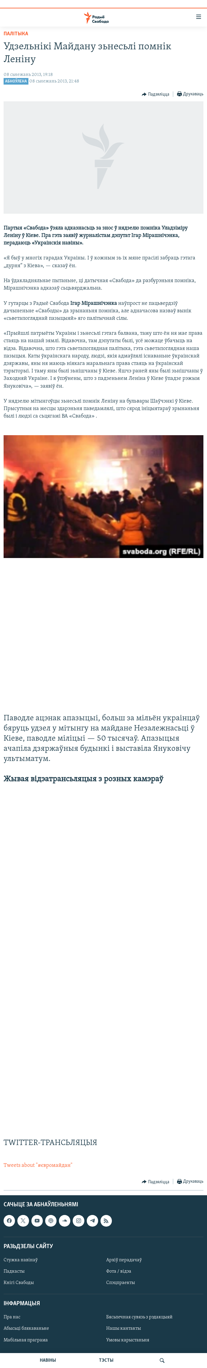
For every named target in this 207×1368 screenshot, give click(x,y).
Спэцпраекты (120, 1282)
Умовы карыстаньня (127, 1340)
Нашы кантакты (123, 1328)
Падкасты (14, 1271)
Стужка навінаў (21, 1260)
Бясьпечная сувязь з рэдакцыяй (139, 1317)
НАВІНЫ (48, 1360)
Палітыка (16, 34)
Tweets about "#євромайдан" (38, 1165)
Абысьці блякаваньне (26, 1328)
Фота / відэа (118, 1271)
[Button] (155, 94)
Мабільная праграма (26, 1340)
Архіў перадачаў (124, 1260)
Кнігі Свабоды (19, 1282)
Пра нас (12, 1317)
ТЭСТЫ (106, 1360)
